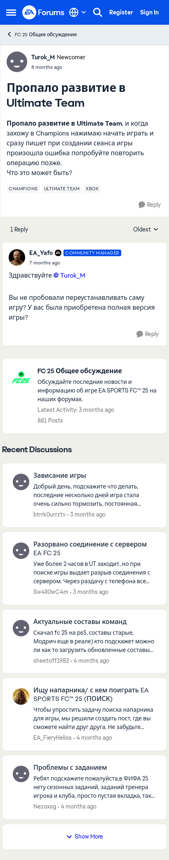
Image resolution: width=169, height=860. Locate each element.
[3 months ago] (86, 514)
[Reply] (149, 204)
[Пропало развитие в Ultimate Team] (75, 262)
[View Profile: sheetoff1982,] (21, 628)
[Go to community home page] (43, 12)
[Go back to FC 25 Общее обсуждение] (98, 371)
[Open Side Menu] (11, 12)
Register (121, 12)
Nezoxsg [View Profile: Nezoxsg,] (44, 806)
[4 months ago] (89, 660)
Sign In (149, 12)
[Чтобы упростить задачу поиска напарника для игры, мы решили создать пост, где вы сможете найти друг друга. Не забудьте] (94, 718)
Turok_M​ (72, 275)
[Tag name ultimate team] (62, 188)
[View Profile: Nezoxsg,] (21, 774)
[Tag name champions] (23, 188)
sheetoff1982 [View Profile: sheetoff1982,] (51, 660)
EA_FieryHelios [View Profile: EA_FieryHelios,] (52, 737)
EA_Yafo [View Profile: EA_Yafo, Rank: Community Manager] (41, 253)
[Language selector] (78, 12)
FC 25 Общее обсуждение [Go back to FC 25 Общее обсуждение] (41, 34)
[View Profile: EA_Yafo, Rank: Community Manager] (17, 257)
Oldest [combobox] (146, 230)
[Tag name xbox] (92, 188)
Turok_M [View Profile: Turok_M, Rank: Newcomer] (43, 57)
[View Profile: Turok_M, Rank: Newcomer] (17, 61)
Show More (84, 836)
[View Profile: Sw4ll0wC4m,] (21, 550)
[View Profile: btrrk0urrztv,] (21, 482)
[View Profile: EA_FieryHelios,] (21, 696)
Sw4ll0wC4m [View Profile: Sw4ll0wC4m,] (50, 592)
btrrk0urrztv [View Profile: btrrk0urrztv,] (49, 514)
